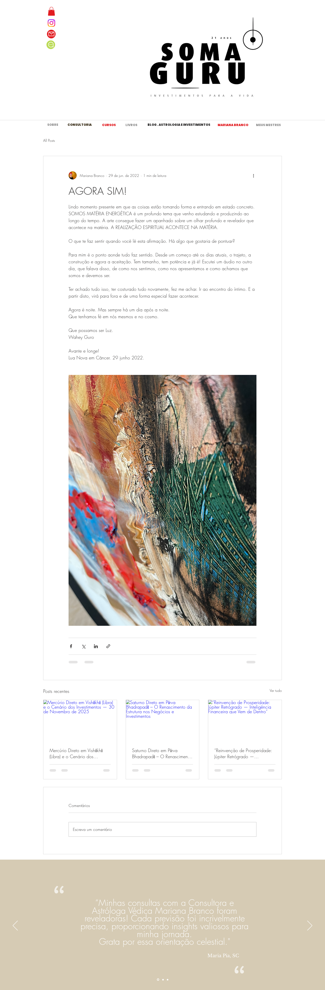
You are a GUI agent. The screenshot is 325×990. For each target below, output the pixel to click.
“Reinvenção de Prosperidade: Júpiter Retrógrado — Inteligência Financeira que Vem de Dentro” (244, 753)
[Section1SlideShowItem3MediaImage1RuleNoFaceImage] (167, 979)
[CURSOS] (108, 125)
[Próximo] (309, 926)
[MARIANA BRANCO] (233, 125)
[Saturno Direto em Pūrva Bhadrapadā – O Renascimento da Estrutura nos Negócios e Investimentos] (162, 720)
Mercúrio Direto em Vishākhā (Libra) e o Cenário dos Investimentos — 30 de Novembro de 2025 (76, 753)
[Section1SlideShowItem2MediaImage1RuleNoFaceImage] (163, 979)
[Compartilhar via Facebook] (71, 646)
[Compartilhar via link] (108, 646)
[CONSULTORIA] (79, 125)
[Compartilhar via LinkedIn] (95, 646)
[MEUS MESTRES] (268, 125)
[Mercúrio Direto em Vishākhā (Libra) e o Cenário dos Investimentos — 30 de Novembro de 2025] (80, 720)
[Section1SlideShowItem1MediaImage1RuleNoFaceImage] (158, 980)
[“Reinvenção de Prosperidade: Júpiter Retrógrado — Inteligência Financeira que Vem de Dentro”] (245, 720)
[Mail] (51, 34)
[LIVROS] (131, 125)
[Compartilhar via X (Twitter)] (83, 646)
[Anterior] (15, 926)
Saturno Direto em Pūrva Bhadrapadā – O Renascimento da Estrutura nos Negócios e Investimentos (161, 753)
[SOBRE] (52, 125)
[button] (51, 11)
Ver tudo (276, 690)
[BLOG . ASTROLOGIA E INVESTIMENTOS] (179, 125)
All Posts (49, 140)
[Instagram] (51, 23)
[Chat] (50, 44)
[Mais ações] (253, 175)
